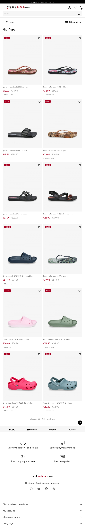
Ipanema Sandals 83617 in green (55, 276)
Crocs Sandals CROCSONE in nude (16, 339)
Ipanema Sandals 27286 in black (15, 214)
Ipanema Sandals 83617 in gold (54, 150)
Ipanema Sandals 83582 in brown (15, 87)
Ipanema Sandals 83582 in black (55, 87)
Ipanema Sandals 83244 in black (15, 150)
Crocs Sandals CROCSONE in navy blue (18, 276)
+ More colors (8, 94)
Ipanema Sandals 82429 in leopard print (58, 214)
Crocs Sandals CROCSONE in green (56, 339)
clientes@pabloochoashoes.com (44, 482)
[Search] (42, 13)
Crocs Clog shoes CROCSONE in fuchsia (18, 403)
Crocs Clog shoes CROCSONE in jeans (57, 403)
